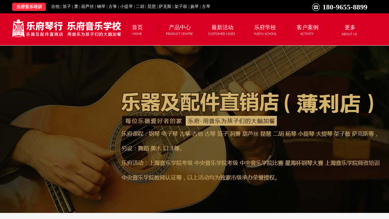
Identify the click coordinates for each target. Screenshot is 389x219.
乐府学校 (265, 27)
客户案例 (307, 27)
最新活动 (222, 27)
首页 (137, 27)
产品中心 (180, 27)
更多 (350, 27)
